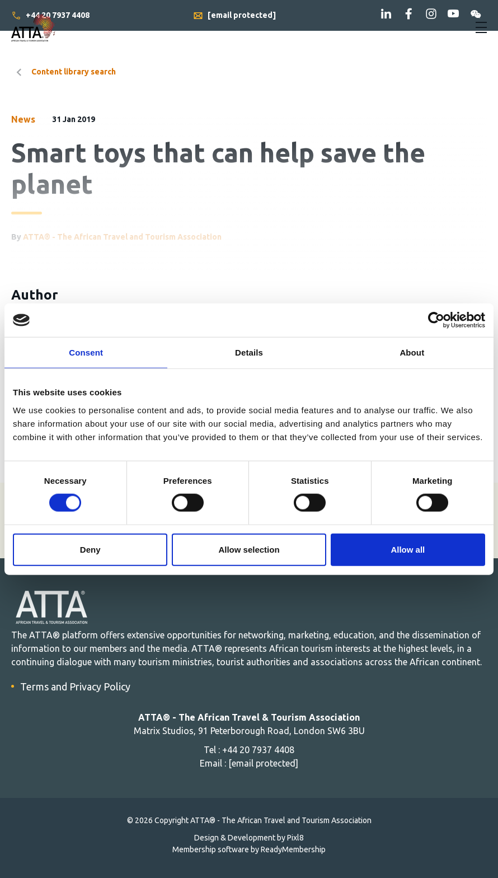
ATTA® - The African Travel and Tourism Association (122, 236)
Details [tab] (249, 352)
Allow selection (248, 549)
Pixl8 (295, 837)
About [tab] (412, 352)
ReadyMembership (293, 849)
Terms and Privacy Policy (75, 686)
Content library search (73, 71)
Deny (90, 549)
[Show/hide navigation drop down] (481, 27)
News (23, 119)
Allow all (408, 549)
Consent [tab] (86, 352)
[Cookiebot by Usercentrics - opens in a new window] (436, 320)
